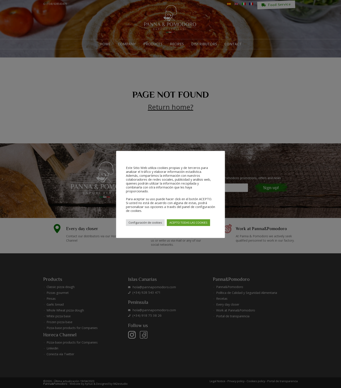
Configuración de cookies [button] (145, 222)
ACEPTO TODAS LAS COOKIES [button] (188, 222)
